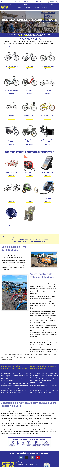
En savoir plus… (8, 46)
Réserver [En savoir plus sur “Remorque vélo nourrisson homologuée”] (47, 201)
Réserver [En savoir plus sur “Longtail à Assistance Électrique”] (11, 144)
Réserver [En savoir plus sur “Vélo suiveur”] (11, 201)
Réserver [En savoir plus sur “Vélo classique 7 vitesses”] (29, 118)
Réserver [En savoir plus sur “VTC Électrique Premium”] (11, 93)
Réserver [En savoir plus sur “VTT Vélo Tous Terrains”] (11, 69)
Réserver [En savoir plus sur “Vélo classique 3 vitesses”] (47, 118)
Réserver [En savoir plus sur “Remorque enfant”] (29, 201)
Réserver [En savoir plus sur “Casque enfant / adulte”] (11, 225)
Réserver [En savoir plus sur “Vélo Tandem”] (47, 93)
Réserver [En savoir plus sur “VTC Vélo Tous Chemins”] (47, 69)
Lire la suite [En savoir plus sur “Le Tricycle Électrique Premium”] (29, 144)
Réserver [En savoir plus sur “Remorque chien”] (29, 175)
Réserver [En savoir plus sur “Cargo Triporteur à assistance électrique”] (47, 144)
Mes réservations (56, 464)
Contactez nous (22, 35)
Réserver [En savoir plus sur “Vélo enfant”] (11, 118)
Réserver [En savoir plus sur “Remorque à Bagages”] (11, 175)
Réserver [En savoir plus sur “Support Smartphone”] (47, 175)
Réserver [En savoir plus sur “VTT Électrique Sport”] (29, 69)
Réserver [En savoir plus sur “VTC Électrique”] (29, 93)
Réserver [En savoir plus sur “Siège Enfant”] (29, 225)
